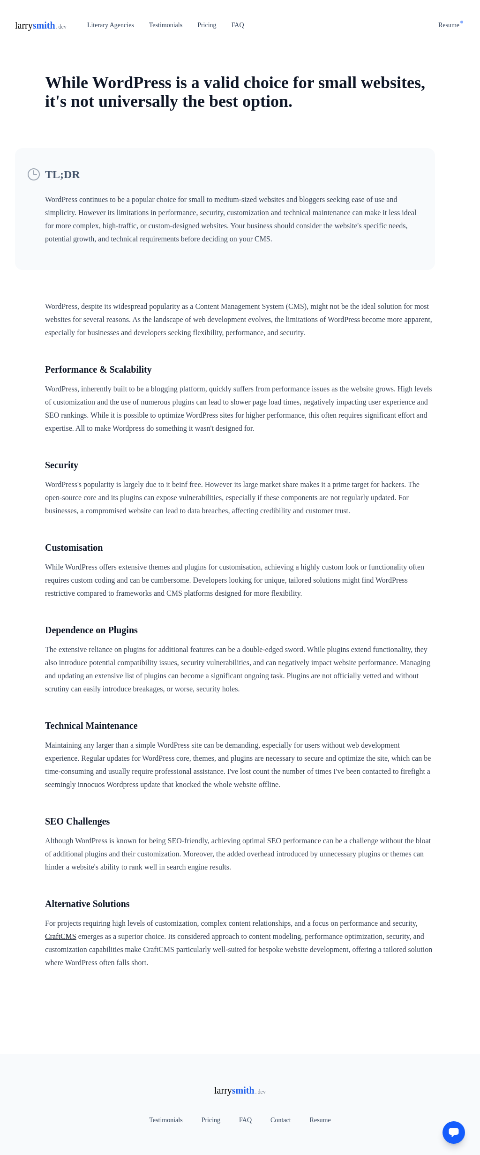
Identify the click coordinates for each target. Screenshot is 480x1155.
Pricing (206, 25)
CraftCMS (60, 936)
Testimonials (165, 25)
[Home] (41, 25)
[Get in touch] (453, 1132)
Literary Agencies (110, 25)
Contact (280, 1120)
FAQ (238, 25)
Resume (450, 25)
